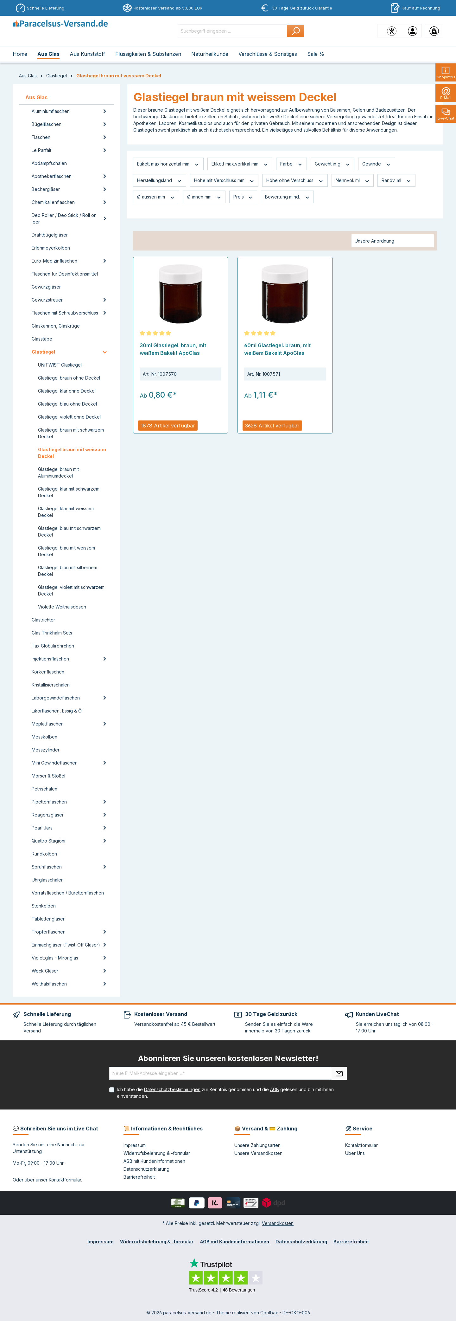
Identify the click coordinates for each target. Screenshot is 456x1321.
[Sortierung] (393, 240)
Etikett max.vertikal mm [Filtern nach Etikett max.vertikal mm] (240, 164)
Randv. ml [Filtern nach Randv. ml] (396, 180)
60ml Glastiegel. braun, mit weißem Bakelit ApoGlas (277, 349)
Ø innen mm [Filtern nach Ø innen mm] (204, 197)
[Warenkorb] (434, 30)
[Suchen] (295, 30)
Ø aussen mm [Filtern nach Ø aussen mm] (156, 197)
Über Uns (355, 1153)
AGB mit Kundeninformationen (154, 1161)
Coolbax (269, 1312)
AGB (274, 1089)
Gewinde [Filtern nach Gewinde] (376, 164)
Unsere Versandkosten (258, 1153)
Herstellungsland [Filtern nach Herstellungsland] (159, 180)
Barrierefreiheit (139, 1177)
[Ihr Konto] (412, 30)
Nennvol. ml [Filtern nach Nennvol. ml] (353, 180)
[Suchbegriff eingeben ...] (232, 30)
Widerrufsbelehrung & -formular (157, 1153)
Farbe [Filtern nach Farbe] (291, 164)
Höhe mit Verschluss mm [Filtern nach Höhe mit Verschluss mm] (224, 180)
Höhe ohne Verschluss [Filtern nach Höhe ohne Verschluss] (295, 180)
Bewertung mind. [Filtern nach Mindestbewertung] (287, 197)
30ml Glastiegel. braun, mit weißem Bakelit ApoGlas (173, 349)
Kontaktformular (65, 1179)
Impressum (135, 1145)
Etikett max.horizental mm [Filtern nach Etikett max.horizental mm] (168, 164)
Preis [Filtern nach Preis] (243, 197)
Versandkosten (278, 1223)
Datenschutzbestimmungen (172, 1089)
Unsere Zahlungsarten (257, 1145)
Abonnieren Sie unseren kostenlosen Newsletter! (228, 1058)
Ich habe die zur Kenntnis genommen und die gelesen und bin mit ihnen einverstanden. (225, 1093)
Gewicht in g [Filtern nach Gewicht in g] (333, 164)
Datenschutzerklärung (146, 1169)
